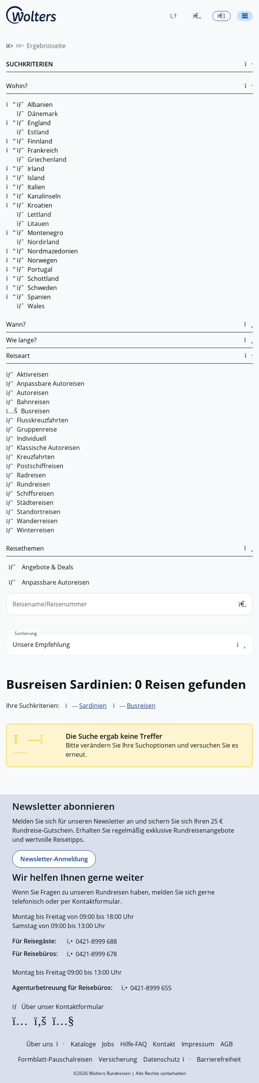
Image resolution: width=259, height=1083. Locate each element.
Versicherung (118, 1059)
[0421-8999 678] (92, 954)
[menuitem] (9, 45)
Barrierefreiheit (219, 1059)
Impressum (197, 1044)
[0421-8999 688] (92, 941)
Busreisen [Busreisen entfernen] (141, 705)
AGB (226, 1044)
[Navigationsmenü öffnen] (245, 16)
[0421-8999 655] (146, 988)
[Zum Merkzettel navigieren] (197, 16)
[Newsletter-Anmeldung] (54, 859)
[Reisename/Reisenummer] (129, 604)
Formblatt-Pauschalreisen (55, 1059)
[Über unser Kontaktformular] (58, 1006)
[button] (173, 16)
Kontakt (164, 1044)
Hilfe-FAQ (133, 1044)
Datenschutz (167, 1059)
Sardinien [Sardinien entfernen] (93, 705)
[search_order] (129, 644)
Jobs (108, 1044)
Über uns (45, 1044)
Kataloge (83, 1044)
